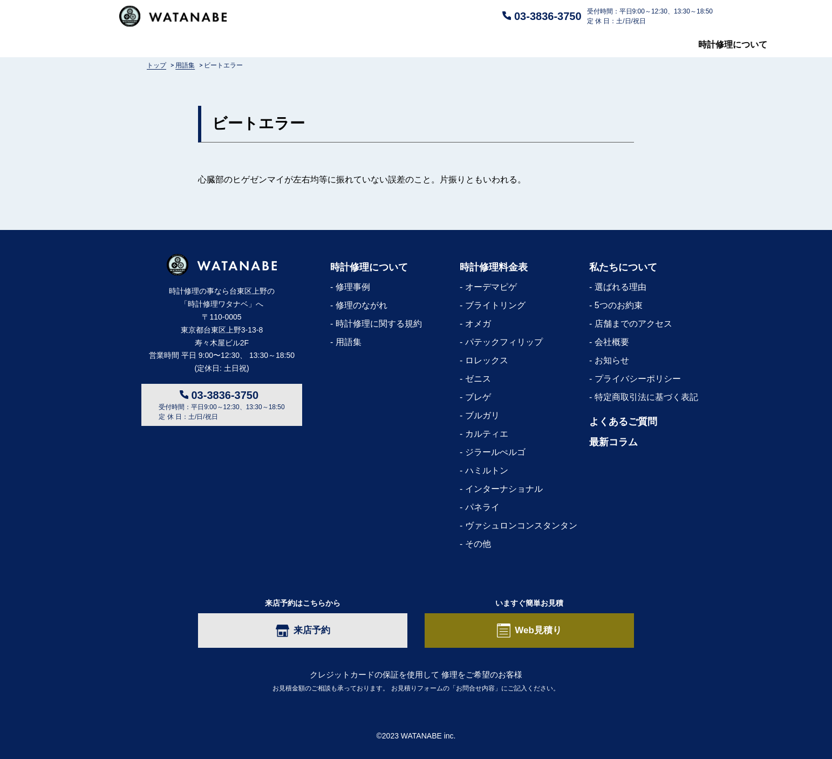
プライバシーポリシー (638, 378)
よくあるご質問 (424, 45)
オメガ (478, 323)
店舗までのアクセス (633, 323)
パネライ (482, 507)
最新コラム (691, 45)
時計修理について (153, 45)
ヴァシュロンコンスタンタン (521, 525)
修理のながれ (361, 305)
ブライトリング (495, 305)
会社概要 (612, 342)
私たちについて (562, 45)
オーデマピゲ (491, 287)
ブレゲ (478, 397)
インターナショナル (504, 488)
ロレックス (486, 360)
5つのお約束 (619, 305)
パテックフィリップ (504, 342)
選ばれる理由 (620, 287)
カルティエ (486, 433)
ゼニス (478, 378)
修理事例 (353, 287)
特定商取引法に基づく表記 (646, 397)
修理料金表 (291, 45)
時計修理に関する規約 (379, 323)
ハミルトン (486, 470)
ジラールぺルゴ (495, 452)
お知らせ (612, 360)
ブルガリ (482, 415)
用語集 (349, 342)
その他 (478, 543)
